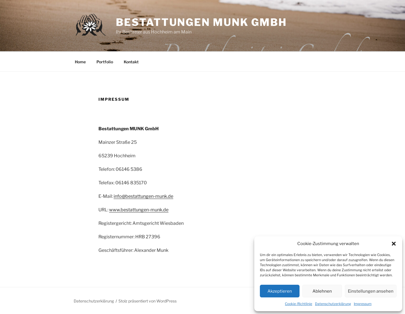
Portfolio (104, 61)
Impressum (363, 304)
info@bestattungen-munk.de (143, 196)
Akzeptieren (279, 291)
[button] (394, 243)
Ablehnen (322, 291)
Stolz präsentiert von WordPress (147, 301)
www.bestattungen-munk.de (138, 209)
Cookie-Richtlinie (298, 304)
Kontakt (131, 61)
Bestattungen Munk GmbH (201, 22)
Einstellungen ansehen (370, 291)
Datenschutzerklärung (333, 304)
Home (80, 61)
